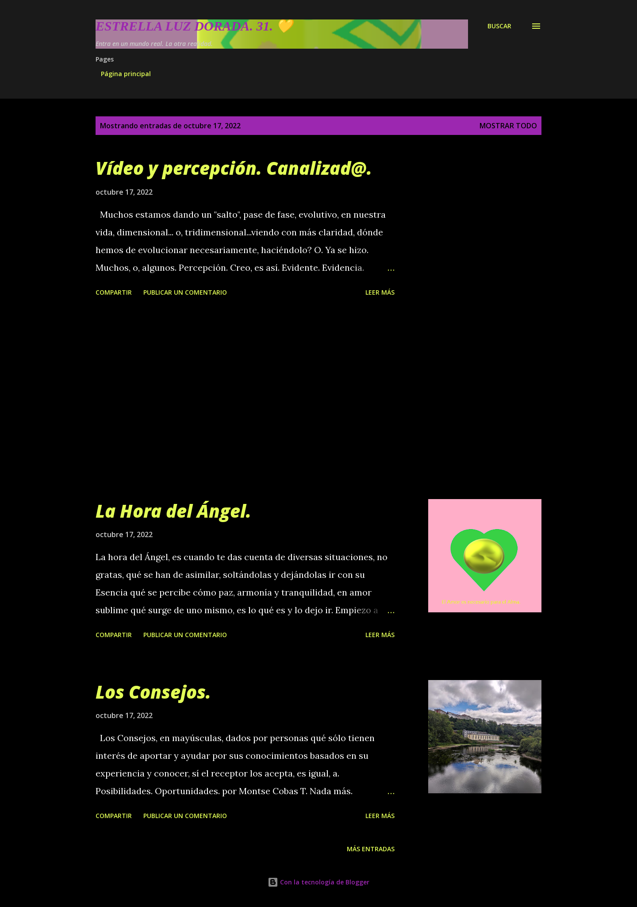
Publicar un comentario (185, 292)
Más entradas (371, 849)
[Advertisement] (245, 399)
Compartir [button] (114, 292)
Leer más (380, 292)
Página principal (126, 73)
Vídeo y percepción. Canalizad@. (234, 168)
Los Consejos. (153, 692)
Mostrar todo (508, 126)
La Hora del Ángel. (173, 511)
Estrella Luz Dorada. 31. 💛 (194, 26)
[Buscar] (499, 26)
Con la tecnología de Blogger (318, 882)
